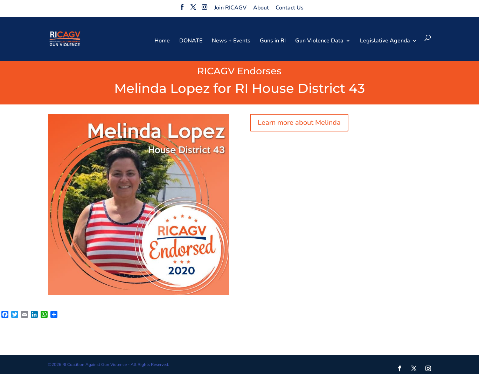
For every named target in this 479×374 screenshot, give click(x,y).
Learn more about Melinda (299, 122)
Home (162, 41)
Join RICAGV (230, 8)
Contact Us (290, 8)
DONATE (190, 41)
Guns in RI (273, 41)
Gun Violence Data (319, 41)
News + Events (231, 41)
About (261, 8)
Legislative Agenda (385, 41)
